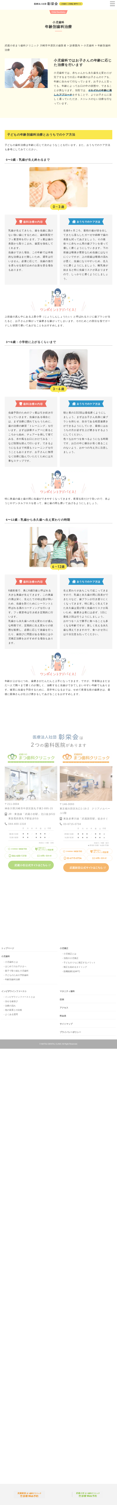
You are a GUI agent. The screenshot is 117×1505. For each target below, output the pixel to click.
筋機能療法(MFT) (72, 973)
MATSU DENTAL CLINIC (51, 1046)
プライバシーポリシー (70, 1034)
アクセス (64, 1009)
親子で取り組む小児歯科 (16, 972)
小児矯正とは (70, 955)
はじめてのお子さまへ (15, 968)
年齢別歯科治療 (12, 981)
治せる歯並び (11, 1003)
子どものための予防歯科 (16, 977)
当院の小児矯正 (71, 960)
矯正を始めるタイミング (75, 969)
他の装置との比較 (13, 1012)
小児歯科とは (11, 964)
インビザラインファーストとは (20, 999)
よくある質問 (11, 1016)
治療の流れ (10, 1007)
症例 (62, 1001)
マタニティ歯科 (67, 993)
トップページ (7, 950)
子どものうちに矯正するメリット (80, 964)
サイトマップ (66, 1026)
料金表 (63, 1017)
